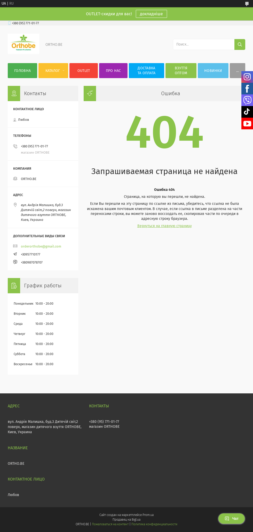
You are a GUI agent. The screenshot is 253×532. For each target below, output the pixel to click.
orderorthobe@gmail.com (41, 246)
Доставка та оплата (147, 70)
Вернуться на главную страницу (164, 226)
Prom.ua (148, 515)
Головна (22, 71)
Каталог (52, 71)
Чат (232, 518)
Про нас (113, 71)
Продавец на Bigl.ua (126, 519)
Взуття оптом (181, 70)
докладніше (151, 13)
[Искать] (239, 44)
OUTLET (83, 71)
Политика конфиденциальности (154, 524)
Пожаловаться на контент (110, 524)
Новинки (213, 71)
